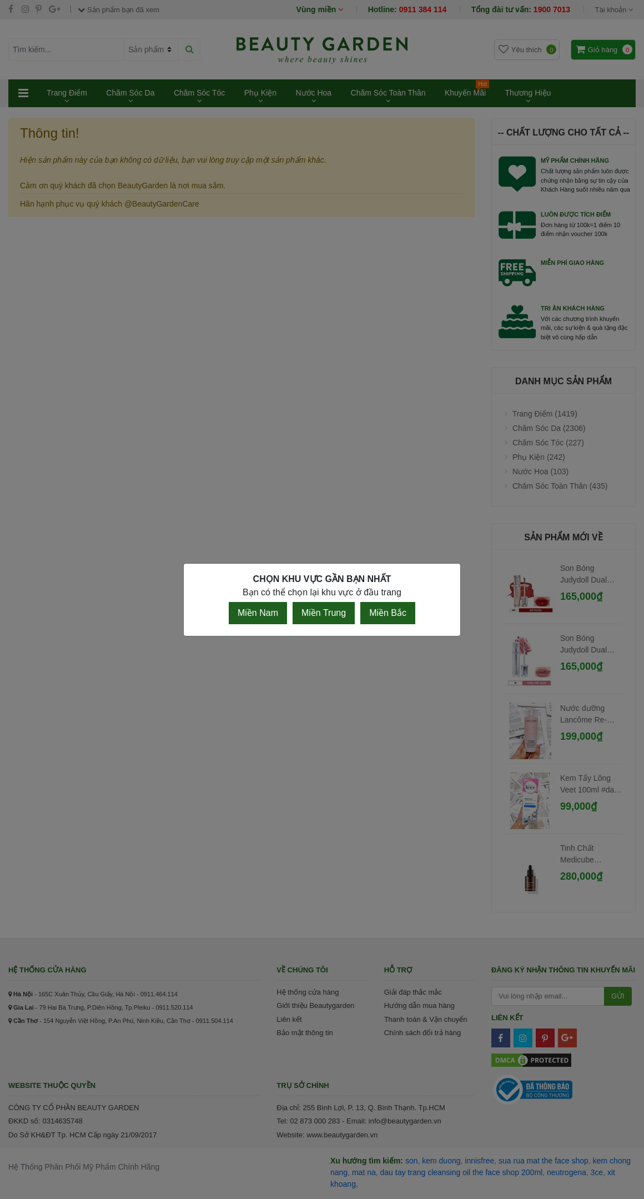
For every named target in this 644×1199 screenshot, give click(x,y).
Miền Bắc (387, 613)
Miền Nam (258, 613)
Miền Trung (323, 613)
